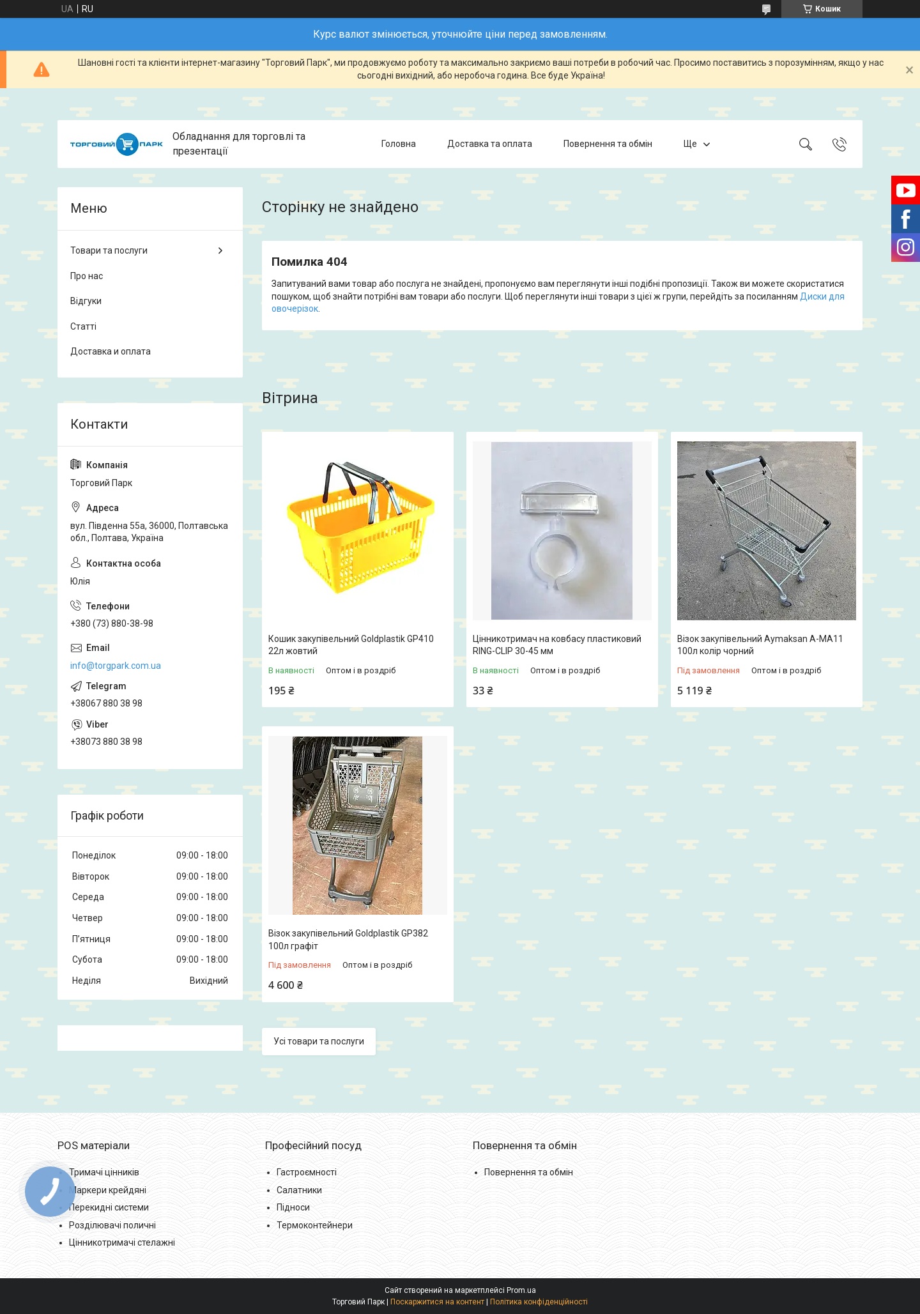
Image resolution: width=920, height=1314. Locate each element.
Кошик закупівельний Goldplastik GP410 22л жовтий (351, 645)
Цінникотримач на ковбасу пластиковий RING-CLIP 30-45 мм (557, 645)
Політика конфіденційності (539, 1301)
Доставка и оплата (110, 351)
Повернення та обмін (608, 144)
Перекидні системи (109, 1207)
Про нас (86, 276)
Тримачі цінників (104, 1172)
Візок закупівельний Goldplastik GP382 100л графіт (348, 939)
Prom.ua (521, 1290)
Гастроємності (307, 1172)
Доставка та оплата (489, 144)
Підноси (293, 1207)
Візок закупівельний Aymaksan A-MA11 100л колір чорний (760, 645)
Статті (83, 326)
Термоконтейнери (315, 1225)
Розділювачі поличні (112, 1225)
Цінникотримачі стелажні (122, 1242)
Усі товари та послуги (318, 1041)
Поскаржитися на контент (437, 1301)
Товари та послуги (109, 250)
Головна (398, 144)
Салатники (299, 1190)
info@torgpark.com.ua (115, 666)
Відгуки (86, 301)
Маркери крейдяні (107, 1190)
